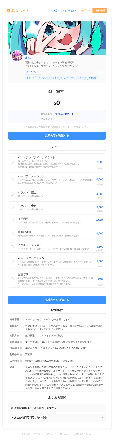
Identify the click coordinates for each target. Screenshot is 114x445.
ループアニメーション (49, 78)
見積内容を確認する (57, 135)
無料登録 (100, 10)
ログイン (85, 10)
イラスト (30, 78)
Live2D (81, 78)
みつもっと (18, 10)
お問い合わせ (64, 434)
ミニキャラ (68, 78)
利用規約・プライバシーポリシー (38, 434)
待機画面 (92, 78)
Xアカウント (33, 72)
